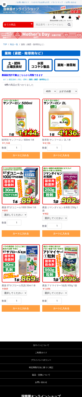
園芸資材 (12, 80)
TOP (5, 44)
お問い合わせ (41, 382)
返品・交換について (41, 375)
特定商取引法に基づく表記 (41, 367)
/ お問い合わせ (70, 2)
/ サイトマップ (57, 2)
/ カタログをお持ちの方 (40, 2)
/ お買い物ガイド (22, 2)
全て (5, 80)
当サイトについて (41, 345)
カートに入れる (21, 155)
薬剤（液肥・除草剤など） (39, 80)
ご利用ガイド (41, 352)
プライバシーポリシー (41, 360)
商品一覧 (14, 44)
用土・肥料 (22, 80)
